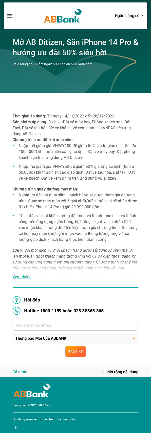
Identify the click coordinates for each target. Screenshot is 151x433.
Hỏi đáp (26, 300)
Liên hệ (47, 419)
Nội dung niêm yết (25, 419)
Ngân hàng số (127, 15)
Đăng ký (75, 352)
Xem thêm (22, 277)
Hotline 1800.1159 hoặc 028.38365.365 (58, 311)
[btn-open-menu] (10, 15)
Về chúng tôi (66, 419)
